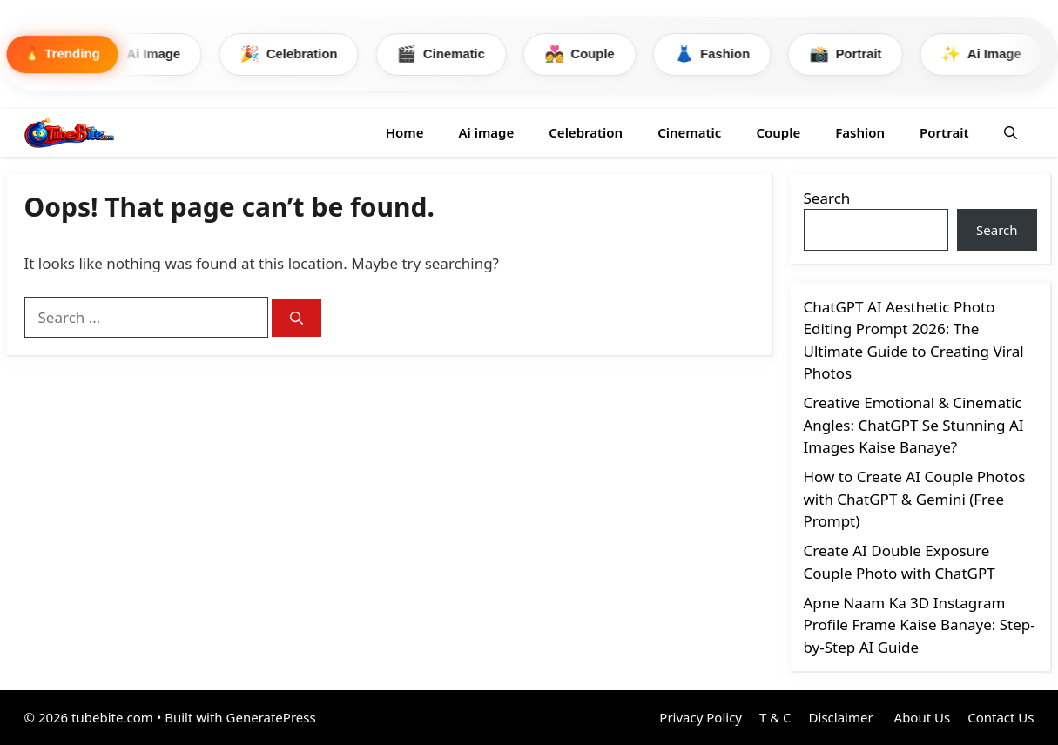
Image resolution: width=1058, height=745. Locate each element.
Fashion (726, 54)
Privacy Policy (700, 718)
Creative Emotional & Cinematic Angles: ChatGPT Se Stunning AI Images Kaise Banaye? (914, 425)
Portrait (862, 54)
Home (405, 132)
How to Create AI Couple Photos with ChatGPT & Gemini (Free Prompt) (915, 499)
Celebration (297, 54)
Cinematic (452, 54)
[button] (1010, 133)
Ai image (486, 132)
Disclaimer (841, 718)
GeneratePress (271, 718)
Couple (591, 54)
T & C (775, 718)
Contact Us (1000, 718)
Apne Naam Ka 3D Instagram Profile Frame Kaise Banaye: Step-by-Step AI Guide (919, 625)
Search (827, 198)
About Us (921, 718)
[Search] (296, 318)
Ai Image (147, 54)
